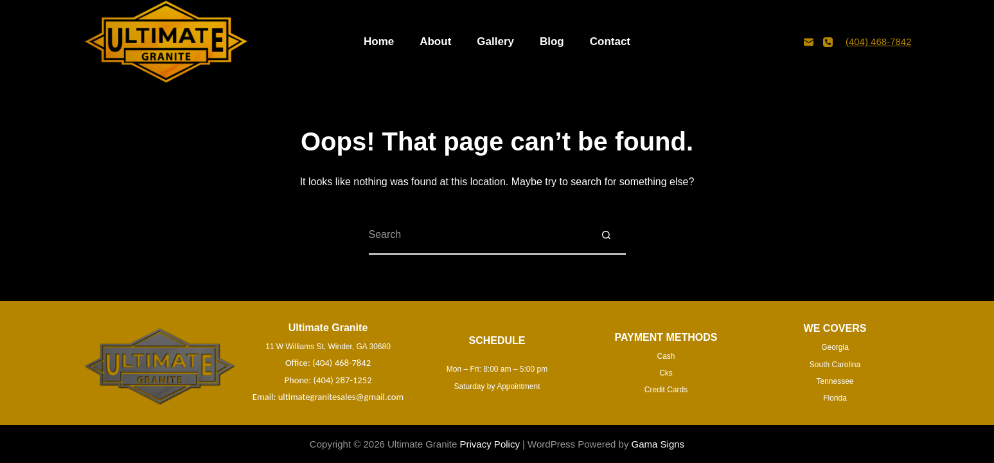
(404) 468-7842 (879, 41)
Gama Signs (658, 444)
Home (379, 41)
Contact (610, 41)
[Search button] (606, 235)
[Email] (808, 42)
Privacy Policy (490, 444)
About (435, 41)
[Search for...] (478, 235)
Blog (552, 41)
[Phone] (828, 42)
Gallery (495, 41)
